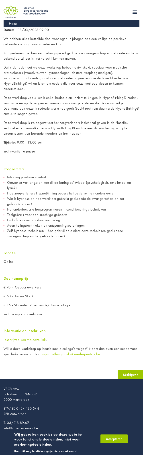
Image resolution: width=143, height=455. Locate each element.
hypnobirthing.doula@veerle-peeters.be (70, 354)
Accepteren (114, 440)
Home (13, 23)
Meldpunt (130, 374)
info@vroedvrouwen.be (21, 428)
